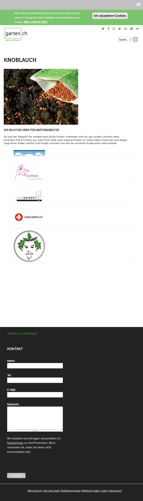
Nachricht (14, 404)
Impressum (115, 490)
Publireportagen (71, 490)
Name (11, 361)
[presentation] (35, 465)
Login (104, 490)
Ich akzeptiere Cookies (110, 15)
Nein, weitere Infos (35, 22)
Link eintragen (51, 490)
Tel (10, 375)
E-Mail (12, 390)
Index (96, 490)
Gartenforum (15, 443)
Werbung (87, 490)
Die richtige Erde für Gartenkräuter (31, 130)
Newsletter (34, 490)
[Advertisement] (71, 297)
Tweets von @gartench (22, 333)
